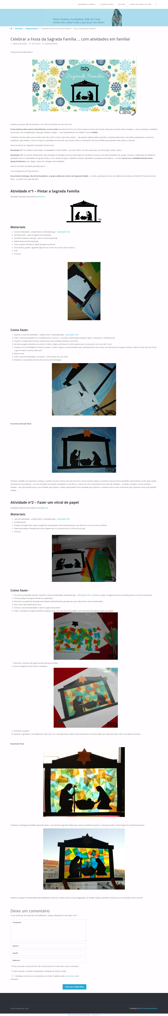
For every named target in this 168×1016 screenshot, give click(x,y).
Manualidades (32, 29)
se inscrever (70, 976)
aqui (46, 508)
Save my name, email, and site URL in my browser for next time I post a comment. (45, 966)
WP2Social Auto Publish (74, 1015)
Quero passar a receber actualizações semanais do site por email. (38, 971)
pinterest (41, 196)
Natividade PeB (63, 232)
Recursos (19, 29)
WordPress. (153, 1009)
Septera (142, 1009)
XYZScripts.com (96, 1015)
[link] (155, 4)
